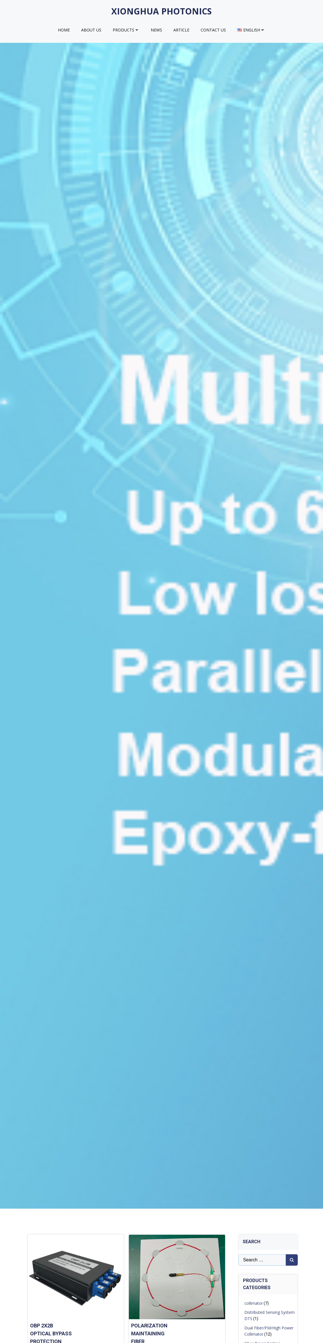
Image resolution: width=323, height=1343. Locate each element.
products (126, 30)
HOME (64, 30)
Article (181, 30)
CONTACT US (213, 30)
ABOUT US (91, 30)
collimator (253, 1303)
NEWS (156, 30)
